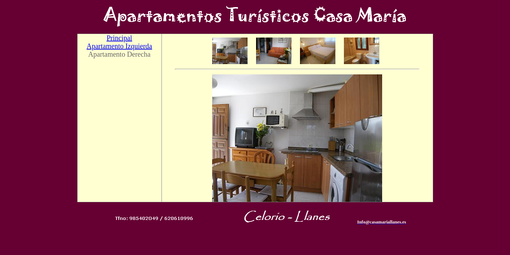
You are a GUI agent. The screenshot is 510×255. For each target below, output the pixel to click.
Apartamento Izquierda (119, 46)
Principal (119, 38)
